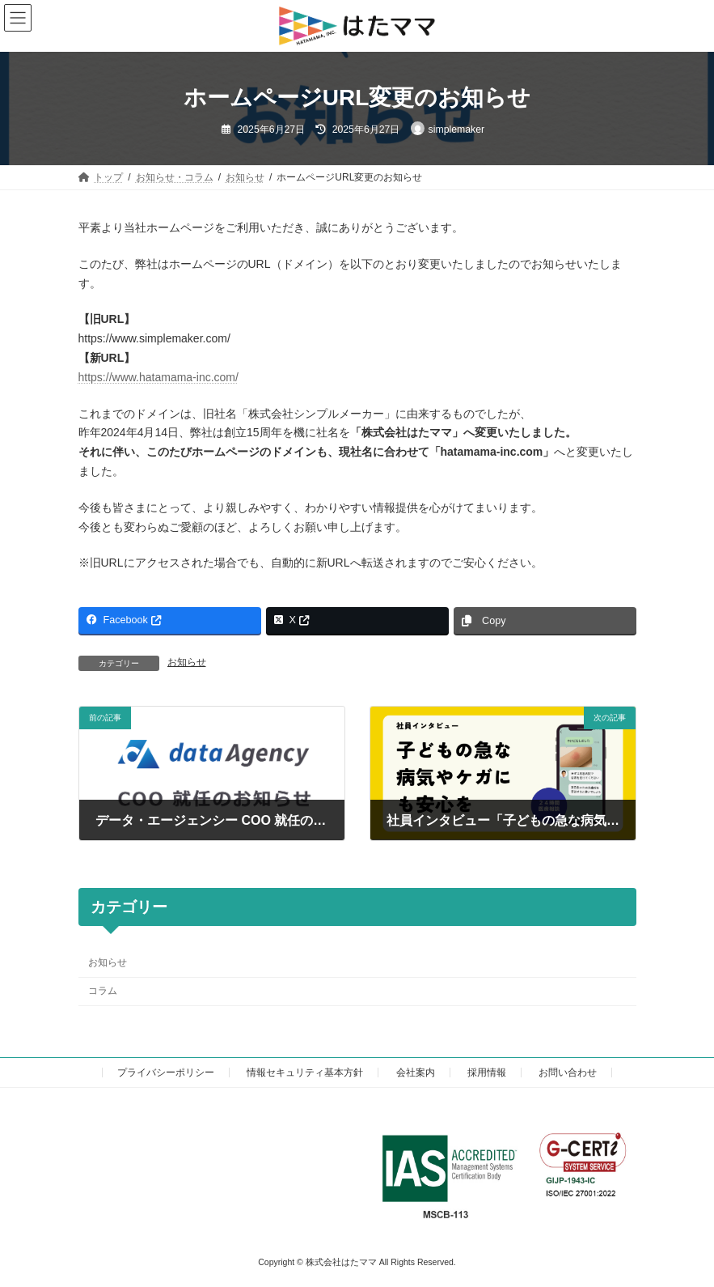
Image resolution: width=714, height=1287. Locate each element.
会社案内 (415, 1072)
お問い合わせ (568, 1072)
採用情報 (486, 1072)
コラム (102, 990)
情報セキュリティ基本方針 (305, 1072)
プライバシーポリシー (165, 1072)
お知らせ (186, 662)
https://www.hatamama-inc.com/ (158, 377)
